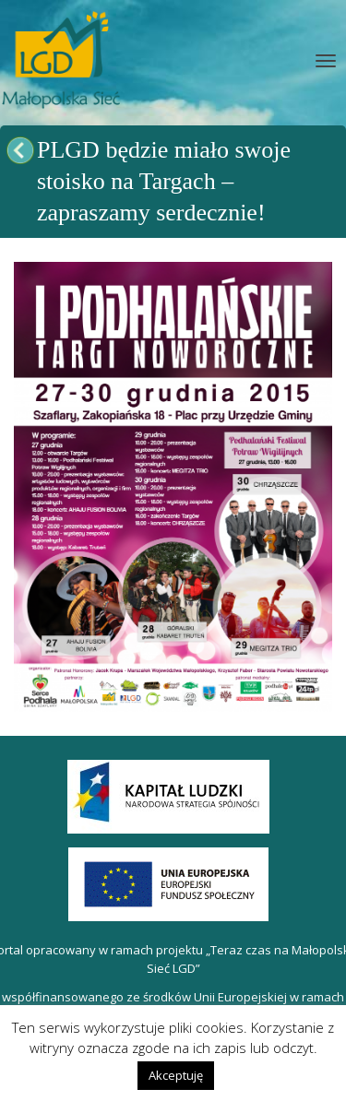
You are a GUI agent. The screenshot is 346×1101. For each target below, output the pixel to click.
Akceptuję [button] (176, 1075)
